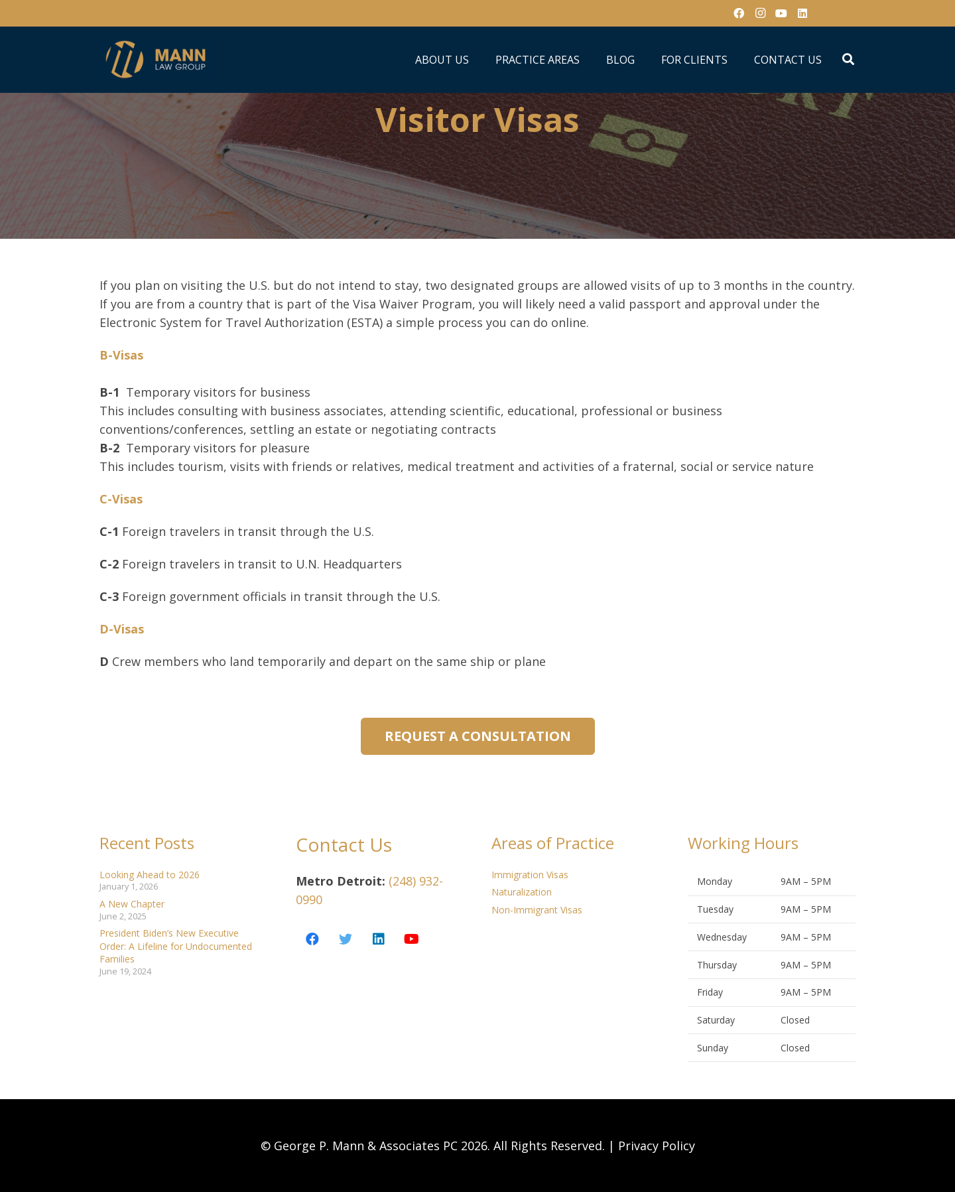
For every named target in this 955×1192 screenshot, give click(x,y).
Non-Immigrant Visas (536, 909)
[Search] (848, 59)
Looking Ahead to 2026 (149, 874)
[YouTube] (781, 13)
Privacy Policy (656, 1146)
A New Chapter (131, 903)
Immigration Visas (529, 874)
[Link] (156, 60)
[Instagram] (760, 13)
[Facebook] (738, 13)
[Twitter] (345, 939)
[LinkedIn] (802, 13)
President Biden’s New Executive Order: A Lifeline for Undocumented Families (175, 946)
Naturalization (521, 892)
